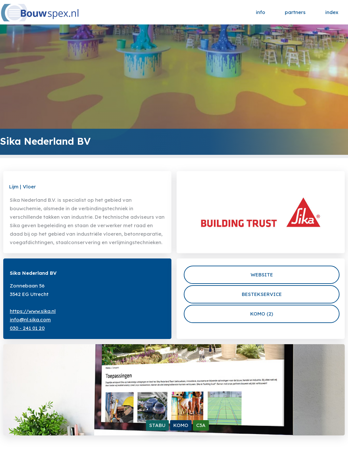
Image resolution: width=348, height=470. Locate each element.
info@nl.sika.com (30, 319)
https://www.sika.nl (33, 311)
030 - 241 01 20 (27, 328)
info (260, 12)
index (331, 12)
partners (295, 12)
